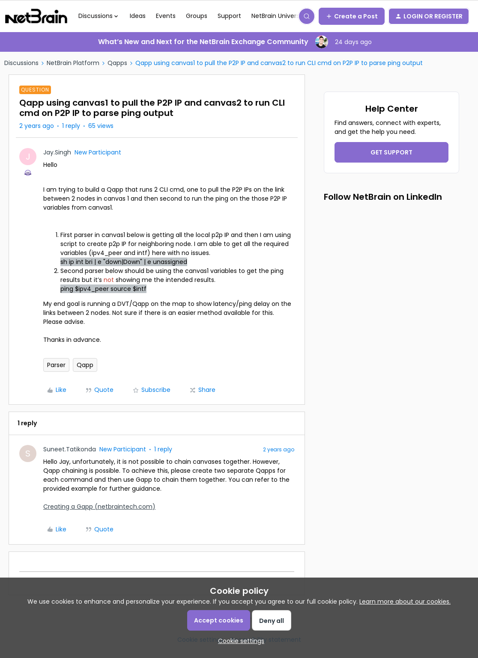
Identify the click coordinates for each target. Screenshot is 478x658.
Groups (196, 16)
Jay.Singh (57, 152)
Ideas (138, 16)
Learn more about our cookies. (405, 601)
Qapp (85, 365)
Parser (56, 365)
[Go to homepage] (36, 16)
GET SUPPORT (391, 152)
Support (229, 16)
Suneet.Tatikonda (69, 449)
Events (166, 16)
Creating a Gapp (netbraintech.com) (99, 506)
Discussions (21, 63)
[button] (352, 16)
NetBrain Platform (73, 63)
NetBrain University (279, 16)
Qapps (117, 63)
